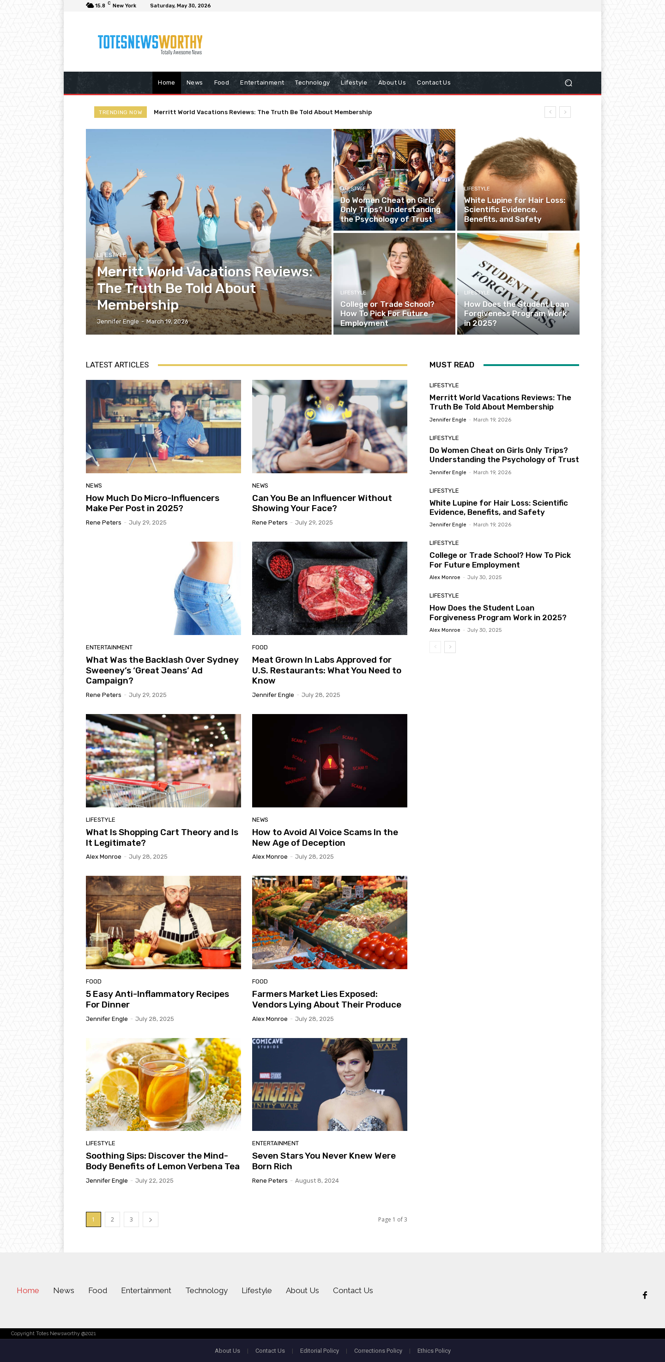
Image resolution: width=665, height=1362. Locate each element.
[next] (565, 112)
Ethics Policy (434, 1350)
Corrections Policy (378, 1350)
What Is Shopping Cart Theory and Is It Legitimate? (162, 837)
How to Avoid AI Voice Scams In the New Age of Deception (325, 837)
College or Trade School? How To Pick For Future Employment (500, 559)
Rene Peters (103, 522)
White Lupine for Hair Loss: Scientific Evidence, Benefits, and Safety (498, 507)
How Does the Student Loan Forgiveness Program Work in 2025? (498, 612)
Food (260, 647)
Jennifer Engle (273, 694)
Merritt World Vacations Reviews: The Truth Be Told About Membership (263, 112)
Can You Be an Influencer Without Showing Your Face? (322, 503)
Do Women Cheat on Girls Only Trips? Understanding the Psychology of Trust (504, 455)
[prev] (550, 112)
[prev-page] (435, 647)
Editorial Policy (319, 1350)
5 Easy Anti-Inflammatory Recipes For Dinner (157, 999)
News (94, 486)
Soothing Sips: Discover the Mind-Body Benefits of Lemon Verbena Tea (163, 1161)
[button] (568, 83)
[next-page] (150, 1219)
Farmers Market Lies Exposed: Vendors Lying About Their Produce (326, 999)
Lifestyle (112, 255)
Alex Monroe (103, 856)
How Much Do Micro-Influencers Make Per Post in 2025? (152, 503)
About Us (227, 1350)
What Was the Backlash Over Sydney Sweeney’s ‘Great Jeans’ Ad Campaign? (162, 670)
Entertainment (109, 647)
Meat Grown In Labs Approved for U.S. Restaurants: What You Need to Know (326, 670)
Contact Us (270, 1350)
